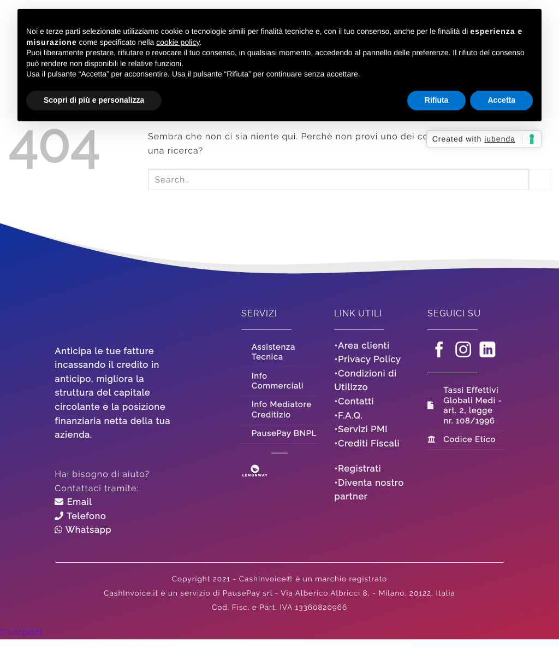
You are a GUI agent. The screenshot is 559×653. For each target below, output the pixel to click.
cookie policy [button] (177, 42)
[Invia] (540, 179)
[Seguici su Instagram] (463, 351)
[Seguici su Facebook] (439, 351)
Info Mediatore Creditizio (282, 410)
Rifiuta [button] (437, 100)
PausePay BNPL (284, 433)
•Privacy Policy (367, 359)
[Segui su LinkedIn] (488, 351)
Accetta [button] (501, 100)
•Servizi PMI (361, 429)
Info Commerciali (278, 381)
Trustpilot (21, 632)
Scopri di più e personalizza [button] (94, 100)
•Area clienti (361, 345)
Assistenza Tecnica (273, 352)
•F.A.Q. (348, 415)
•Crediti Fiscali (367, 443)
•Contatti (354, 401)
